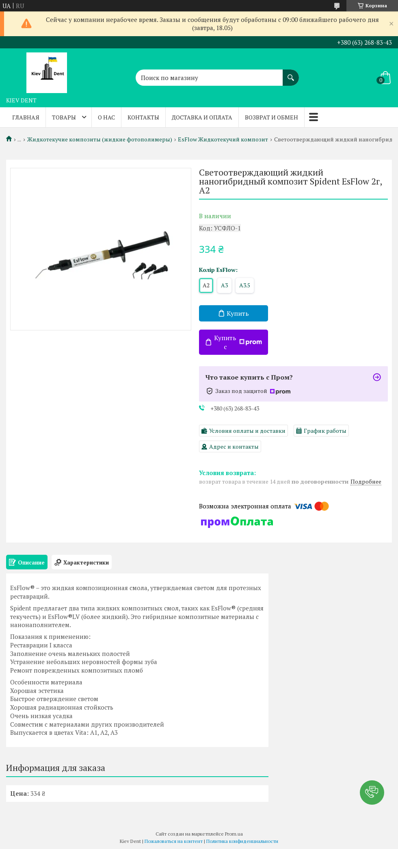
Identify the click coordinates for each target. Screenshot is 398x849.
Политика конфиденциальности (242, 841)
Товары (64, 117)
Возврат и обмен (271, 117)
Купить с (238, 342)
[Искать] (291, 73)
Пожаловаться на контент (174, 841)
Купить (238, 313)
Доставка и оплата (202, 117)
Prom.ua (234, 834)
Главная (25, 117)
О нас (106, 117)
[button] (372, 792)
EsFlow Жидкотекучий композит (223, 139)
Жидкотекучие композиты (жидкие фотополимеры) (99, 139)
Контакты (143, 117)
